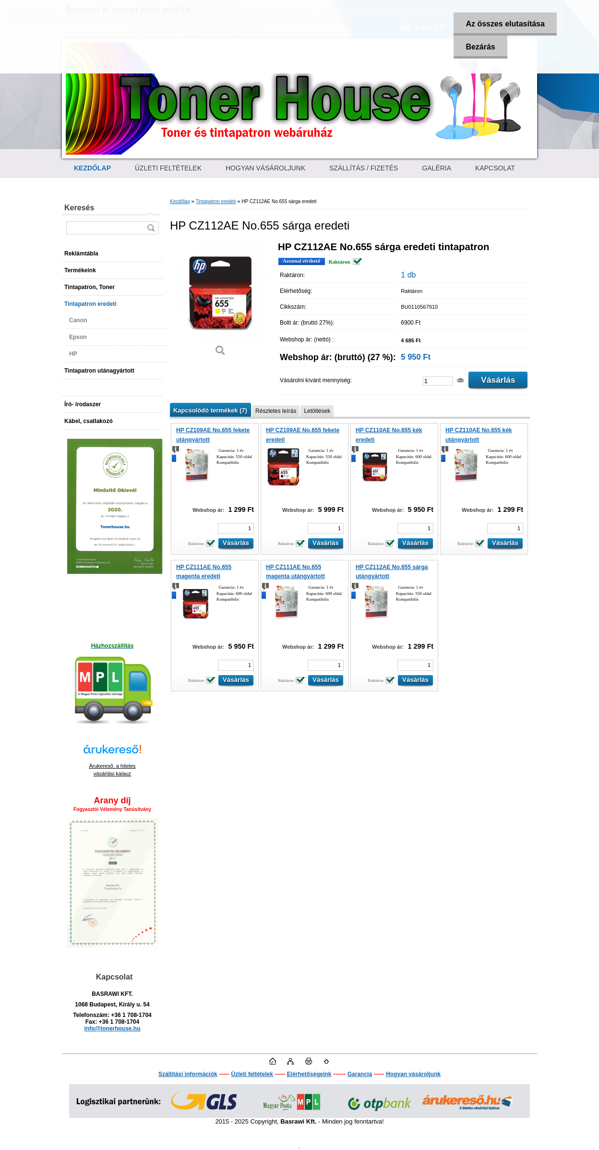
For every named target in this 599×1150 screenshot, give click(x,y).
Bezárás (480, 47)
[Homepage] (92, 168)
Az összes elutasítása (505, 24)
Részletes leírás (275, 411)
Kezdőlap (180, 201)
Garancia (359, 1074)
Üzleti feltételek (252, 1074)
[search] (151, 228)
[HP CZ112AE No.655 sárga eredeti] (220, 302)
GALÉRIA (436, 168)
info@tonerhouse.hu (112, 1028)
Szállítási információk (187, 1074)
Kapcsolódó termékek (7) (210, 410)
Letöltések (317, 411)
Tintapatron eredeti (216, 201)
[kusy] (438, 381)
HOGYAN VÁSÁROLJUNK (265, 168)
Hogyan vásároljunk (413, 1074)
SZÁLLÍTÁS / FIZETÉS (363, 168)
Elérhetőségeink (309, 1074)
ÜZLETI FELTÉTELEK (168, 168)
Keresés (79, 208)
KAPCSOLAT (495, 168)
